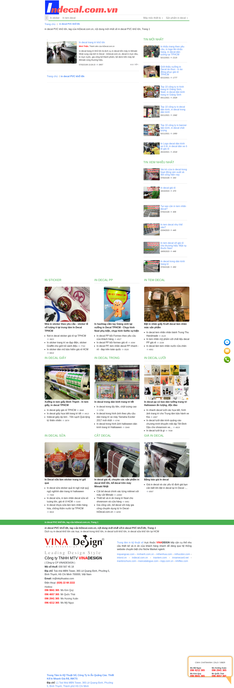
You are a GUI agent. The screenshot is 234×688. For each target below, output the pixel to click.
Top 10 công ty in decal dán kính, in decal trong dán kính (173, 109)
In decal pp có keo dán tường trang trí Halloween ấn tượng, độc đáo (165, 404)
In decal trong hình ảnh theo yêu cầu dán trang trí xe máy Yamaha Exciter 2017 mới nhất (116, 417)
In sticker (55, 18)
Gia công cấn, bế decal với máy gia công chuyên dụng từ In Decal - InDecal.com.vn (115, 508)
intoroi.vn (122, 557)
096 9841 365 (52, 590)
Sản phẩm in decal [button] (177, 18)
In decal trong (107, 357)
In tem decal (69, 18)
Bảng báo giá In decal (156, 479)
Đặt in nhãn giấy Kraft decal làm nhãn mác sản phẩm (165, 326)
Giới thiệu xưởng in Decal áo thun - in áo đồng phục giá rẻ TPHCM (172, 70)
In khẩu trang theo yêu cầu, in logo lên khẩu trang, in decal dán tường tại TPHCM (172, 50)
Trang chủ (50, 24)
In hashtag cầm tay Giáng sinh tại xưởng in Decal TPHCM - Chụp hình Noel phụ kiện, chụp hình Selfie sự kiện (116, 327)
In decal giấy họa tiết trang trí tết (64, 413)
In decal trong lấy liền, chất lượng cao (117, 406)
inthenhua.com (164, 554)
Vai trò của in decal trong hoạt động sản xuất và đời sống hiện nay (174, 172)
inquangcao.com (125, 554)
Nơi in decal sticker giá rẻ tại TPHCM (66, 336)
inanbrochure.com (126, 561)
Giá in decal (154, 435)
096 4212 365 (52, 602)
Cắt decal (102, 435)
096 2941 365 (52, 598)
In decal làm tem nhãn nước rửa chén (166, 346)
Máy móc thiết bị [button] (153, 18)
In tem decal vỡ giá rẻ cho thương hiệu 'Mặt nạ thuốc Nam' (174, 245)
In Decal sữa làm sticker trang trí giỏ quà (65, 481)
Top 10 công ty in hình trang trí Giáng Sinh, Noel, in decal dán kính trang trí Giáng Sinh (173, 90)
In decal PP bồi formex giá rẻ (112, 342)
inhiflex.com (181, 561)
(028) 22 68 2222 (66, 582)
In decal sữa (55, 435)
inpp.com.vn (166, 561)
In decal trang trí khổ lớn (92, 42)
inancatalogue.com (148, 561)
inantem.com (160, 557)
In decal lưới (155, 357)
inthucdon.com (182, 554)
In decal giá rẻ (168, 188)
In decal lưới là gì (156, 430)
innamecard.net (180, 557)
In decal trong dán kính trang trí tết (114, 402)
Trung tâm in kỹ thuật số (130, 542)
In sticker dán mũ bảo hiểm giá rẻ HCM (67, 349)
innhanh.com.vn (145, 554)
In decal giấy (55, 357)
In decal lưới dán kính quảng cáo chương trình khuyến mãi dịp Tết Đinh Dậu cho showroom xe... (166, 424)
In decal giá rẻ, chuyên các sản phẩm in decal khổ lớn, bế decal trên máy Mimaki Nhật (116, 483)
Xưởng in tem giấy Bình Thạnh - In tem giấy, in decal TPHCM (66, 404)
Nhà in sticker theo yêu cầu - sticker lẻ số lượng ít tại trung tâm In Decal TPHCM (66, 327)
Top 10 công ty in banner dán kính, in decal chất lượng (174, 128)
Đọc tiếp (134, 64)
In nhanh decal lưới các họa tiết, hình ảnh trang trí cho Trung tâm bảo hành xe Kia (167, 413)
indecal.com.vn (140, 557)
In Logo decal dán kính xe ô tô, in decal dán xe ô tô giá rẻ (174, 146)
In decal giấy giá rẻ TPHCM (62, 410)
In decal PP (103, 280)
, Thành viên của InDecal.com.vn (97, 46)
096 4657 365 (52, 594)
